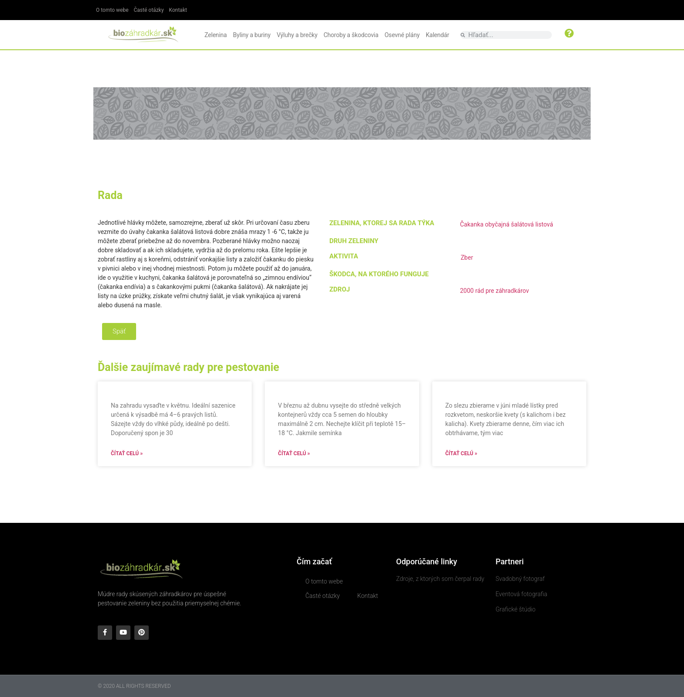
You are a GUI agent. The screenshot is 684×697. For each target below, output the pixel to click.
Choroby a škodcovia (351, 34)
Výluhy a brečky (297, 34)
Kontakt (178, 10)
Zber (467, 257)
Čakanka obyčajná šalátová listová (506, 224)
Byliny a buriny (251, 34)
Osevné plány (401, 34)
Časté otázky (149, 10)
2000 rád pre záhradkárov (494, 290)
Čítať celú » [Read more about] (127, 453)
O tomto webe (112, 10)
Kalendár (437, 34)
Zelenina (216, 34)
